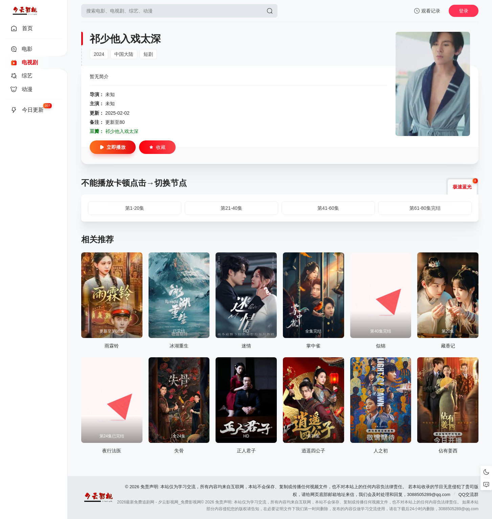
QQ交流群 (468, 494)
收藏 (157, 147)
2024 (99, 54)
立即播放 (113, 147)
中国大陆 (123, 54)
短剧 (148, 54)
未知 (110, 94)
